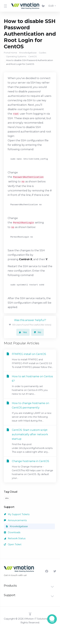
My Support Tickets (16, 514)
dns (6, 498)
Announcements (15, 520)
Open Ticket (12, 544)
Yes (23, 332)
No (37, 332)
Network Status (14, 538)
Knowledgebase (28, 52)
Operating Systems (16, 56)
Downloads (12, 532)
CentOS (32, 56)
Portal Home (10, 52)
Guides (42, 52)
